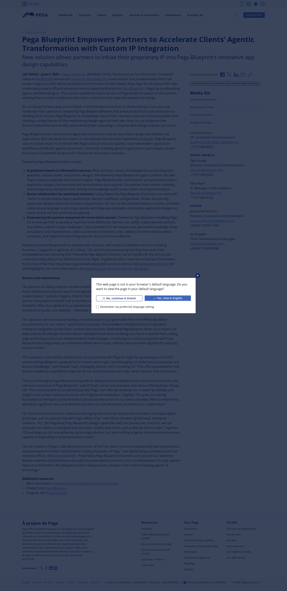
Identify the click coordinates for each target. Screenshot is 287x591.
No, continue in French (119, 298)
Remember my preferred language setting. (127, 307)
